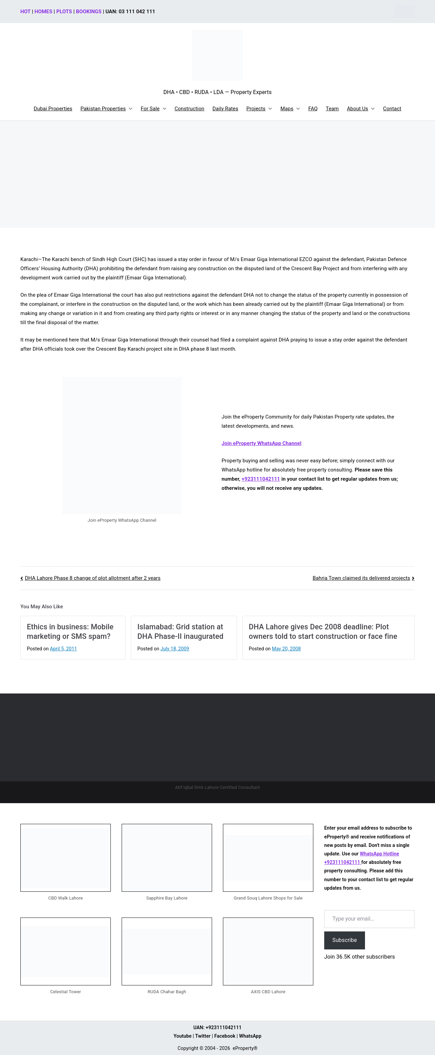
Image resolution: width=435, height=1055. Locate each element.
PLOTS (64, 11)
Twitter (202, 1036)
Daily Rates (225, 109)
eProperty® (245, 1048)
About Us (361, 108)
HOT (25, 11)
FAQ (313, 109)
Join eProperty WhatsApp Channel (261, 443)
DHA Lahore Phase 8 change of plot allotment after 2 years (92, 578)
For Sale (153, 108)
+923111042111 (261, 479)
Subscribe (344, 940)
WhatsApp (250, 1036)
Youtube (183, 1036)
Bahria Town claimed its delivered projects (361, 578)
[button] (129, 108)
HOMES (43, 11)
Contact (392, 109)
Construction (190, 109)
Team (332, 109)
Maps (290, 108)
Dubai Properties (53, 109)
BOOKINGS (89, 11)
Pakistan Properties (107, 108)
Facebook (224, 1036)
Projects (259, 108)
